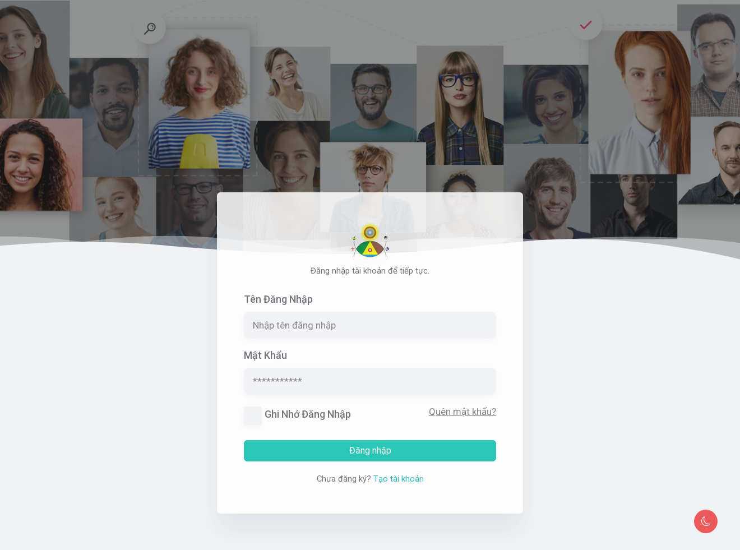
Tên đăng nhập (278, 304)
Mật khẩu (265, 360)
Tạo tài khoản (398, 483)
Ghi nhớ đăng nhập (308, 419)
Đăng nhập (370, 455)
